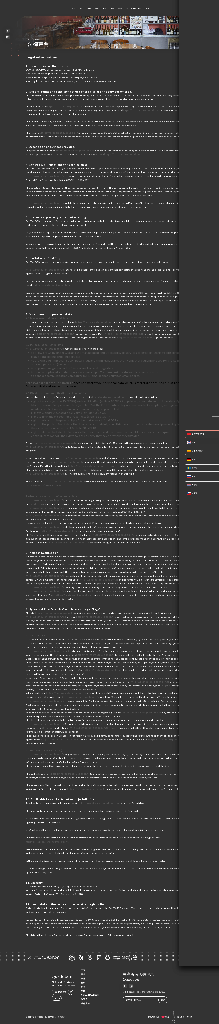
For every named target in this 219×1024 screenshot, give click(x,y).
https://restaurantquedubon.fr (65, 106)
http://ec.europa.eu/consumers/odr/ (47, 841)
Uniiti (190, 1017)
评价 (104, 8)
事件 (89, 8)
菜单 (112, 8)
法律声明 (85, 1003)
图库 (97, 8)
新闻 (120, 8)
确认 (163, 999)
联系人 (148, 8)
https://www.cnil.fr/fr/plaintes (44, 485)
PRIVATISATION (134, 8)
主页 (73, 8)
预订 (81, 8)
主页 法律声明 (34, 39)
